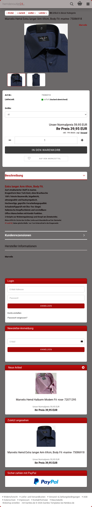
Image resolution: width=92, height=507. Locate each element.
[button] (10, 140)
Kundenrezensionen (18, 235)
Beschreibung (14, 175)
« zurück (21, 13)
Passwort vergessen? (17, 318)
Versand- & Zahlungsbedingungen (64, 497)
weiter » (32, 13)
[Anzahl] (46, 140)
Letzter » (43, 13)
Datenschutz (8, 500)
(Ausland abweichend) (59, 100)
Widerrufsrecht (10, 497)
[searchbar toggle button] (72, 4)
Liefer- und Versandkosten (32, 497)
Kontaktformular (40, 500)
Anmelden (46, 306)
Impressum (23, 500)
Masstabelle (56, 500)
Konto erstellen (14, 313)
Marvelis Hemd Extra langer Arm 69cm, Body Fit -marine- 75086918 (46, 452)
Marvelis (83, 25)
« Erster (10, 13)
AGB (84, 497)
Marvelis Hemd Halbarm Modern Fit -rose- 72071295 (46, 399)
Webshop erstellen (11, 503)
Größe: (8, 108)
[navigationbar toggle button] (88, 4)
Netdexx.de (69, 503)
